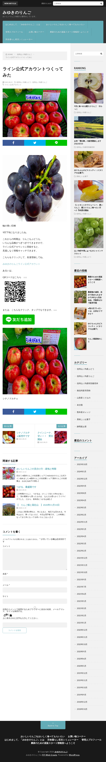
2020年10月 (82, 644)
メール (6, 585)
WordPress (74, 755)
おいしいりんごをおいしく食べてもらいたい (65, 24)
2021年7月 (81, 586)
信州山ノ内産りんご (39, 82)
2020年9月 (81, 651)
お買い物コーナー (36, 32)
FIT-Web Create (49, 755)
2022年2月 (81, 550)
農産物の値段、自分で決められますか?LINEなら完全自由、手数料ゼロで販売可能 (95, 297)
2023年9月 (81, 486)
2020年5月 (81, 666)
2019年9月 (81, 694)
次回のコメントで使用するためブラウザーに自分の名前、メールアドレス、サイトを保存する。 (33, 610)
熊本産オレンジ (83, 412)
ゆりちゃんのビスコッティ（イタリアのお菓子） (95, 326)
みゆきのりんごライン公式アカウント (21, 263)
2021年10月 (82, 572)
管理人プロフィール (14, 32)
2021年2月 (81, 615)
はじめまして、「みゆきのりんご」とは (22, 24)
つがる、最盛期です (26, 487)
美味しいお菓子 (82, 176)
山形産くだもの (83, 398)
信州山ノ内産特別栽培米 (85, 147)
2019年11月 (82, 680)
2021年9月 (81, 579)
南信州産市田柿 (83, 390)
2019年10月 (82, 687)
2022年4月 (81, 536)
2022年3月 (81, 543)
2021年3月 (81, 608)
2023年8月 (81, 493)
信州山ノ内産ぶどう (24, 82)
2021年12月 (82, 558)
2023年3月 (81, 507)
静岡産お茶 (82, 426)
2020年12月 (82, 630)
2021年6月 (81, 594)
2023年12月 (82, 478)
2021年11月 (82, 565)
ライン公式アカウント (13, 84)
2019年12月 (82, 673)
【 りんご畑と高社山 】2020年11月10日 (37, 505)
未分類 (80, 405)
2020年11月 (82, 637)
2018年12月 (82, 702)
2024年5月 (81, 471)
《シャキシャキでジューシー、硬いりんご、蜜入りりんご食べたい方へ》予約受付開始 (88, 207)
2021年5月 (81, 601)
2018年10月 (82, 709)
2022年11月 (82, 522)
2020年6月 (81, 658)
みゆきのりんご (17, 12)
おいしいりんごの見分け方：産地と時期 (36, 468)
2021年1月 (81, 622)
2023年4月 (81, 500)
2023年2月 (81, 514)
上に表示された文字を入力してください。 (21, 618)
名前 (5, 574)
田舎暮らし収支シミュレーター (19, 39)
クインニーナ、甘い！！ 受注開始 (45, 436)
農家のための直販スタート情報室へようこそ (69, 32)
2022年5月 (81, 529)
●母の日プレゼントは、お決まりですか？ (95, 311)
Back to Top (53, 725)
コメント (6, 546)
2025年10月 (82, 464)
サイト (5, 596)
